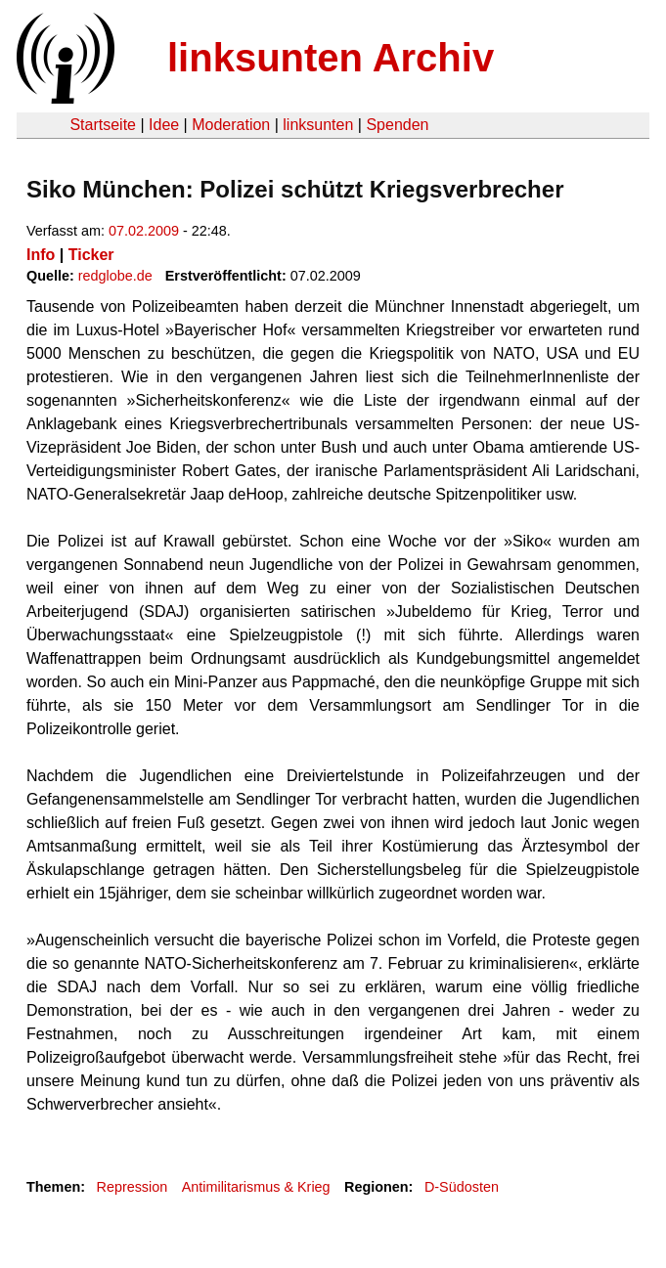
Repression (131, 1187)
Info (40, 254)
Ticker (91, 254)
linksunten (318, 124)
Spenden (397, 124)
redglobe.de (115, 276)
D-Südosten (461, 1187)
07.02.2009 (144, 231)
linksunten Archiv (330, 57)
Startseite (102, 124)
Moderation (231, 124)
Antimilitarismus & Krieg (256, 1187)
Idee (164, 124)
